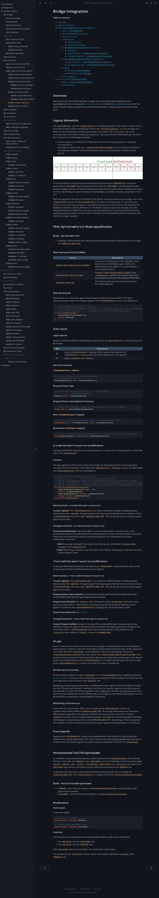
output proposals (93, 104)
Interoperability (11, 291)
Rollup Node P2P (18, 46)
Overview (62, 22)
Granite (12, 193)
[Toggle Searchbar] (51, 3)
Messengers (13, 18)
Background (7, 7)
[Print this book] (147, 3)
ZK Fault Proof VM (15, 67)
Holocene (12, 203)
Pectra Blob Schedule (17, 217)
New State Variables (76, 45)
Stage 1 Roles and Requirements (16, 142)
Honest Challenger (22, 85)
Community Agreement (70, 889)
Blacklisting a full (79, 73)
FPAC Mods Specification (76, 28)
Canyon (12, 158)
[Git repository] (151, 3)
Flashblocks (10, 57)
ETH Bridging (14, 330)
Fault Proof (10, 60)
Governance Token (13, 274)
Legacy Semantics (66, 25)
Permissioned (72, 79)
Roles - (73, 31)
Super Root (13, 312)
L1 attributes (17, 175)
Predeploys (10, 113)
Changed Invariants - (89, 56)
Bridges (8, 15)
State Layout (68, 39)
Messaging (12, 298)
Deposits (12, 22)
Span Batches (17, 165)
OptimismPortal (15, 340)
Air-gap (66, 68)
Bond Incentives (21, 88)
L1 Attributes (17, 235)
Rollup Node (13, 43)
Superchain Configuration (18, 123)
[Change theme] (45, 3)
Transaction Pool (15, 337)
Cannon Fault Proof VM (17, 64)
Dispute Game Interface (21, 78)
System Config (11, 131)
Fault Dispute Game (19, 81)
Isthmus (12, 224)
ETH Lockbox (14, 344)
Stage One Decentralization (19, 71)
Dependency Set (15, 295)
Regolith (12, 154)
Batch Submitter (15, 53)
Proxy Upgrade (69, 76)
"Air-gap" (84, 612)
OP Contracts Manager (14, 348)
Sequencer (12, 305)
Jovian (11, 246)
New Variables (75, 33)
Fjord (11, 179)
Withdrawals (13, 25)
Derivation (15, 50)
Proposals (12, 32)
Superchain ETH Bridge (18, 326)
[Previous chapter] (44, 868)
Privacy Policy (97, 889)
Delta (11, 161)
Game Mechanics (21, 95)
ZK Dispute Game (18, 92)
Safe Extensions (12, 138)
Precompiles (10, 109)
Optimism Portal (18, 106)
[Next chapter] (151, 868)
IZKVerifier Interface (22, 99)
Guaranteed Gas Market (18, 29)
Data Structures (70, 36)
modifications (82, 47)
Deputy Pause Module (17, 147)
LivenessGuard (17, 362)
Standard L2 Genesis (13, 284)
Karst (11, 263)
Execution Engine (15, 39)
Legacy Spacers (74, 42)
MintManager (11, 277)
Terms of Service (85, 889)
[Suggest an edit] (155, 3)
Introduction (7, 4)
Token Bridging (14, 319)
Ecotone (12, 168)
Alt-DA (8, 288)
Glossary (5, 365)
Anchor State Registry (20, 74)
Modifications (69, 85)
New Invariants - (87, 53)
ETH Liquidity (13, 323)
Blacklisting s (78, 70)
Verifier (11, 309)
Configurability (12, 134)
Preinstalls (9, 117)
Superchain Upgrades (17, 127)
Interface (71, 50)
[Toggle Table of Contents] (40, 3)
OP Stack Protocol (9, 11)
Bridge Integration (18, 102)
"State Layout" (61, 678)
